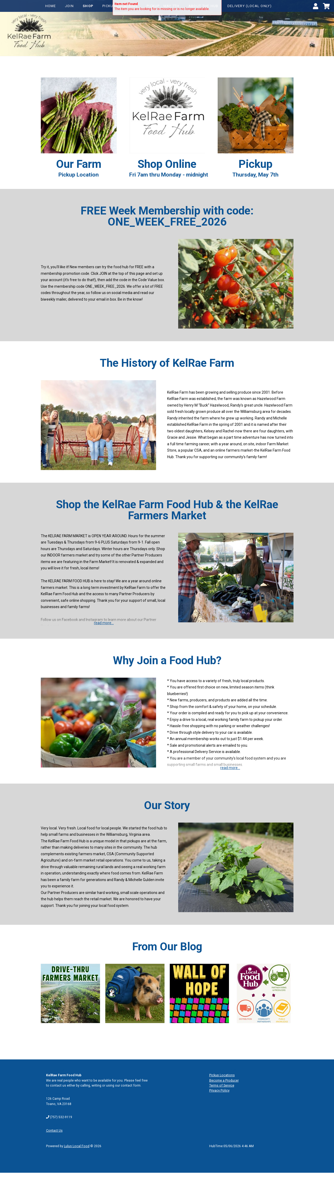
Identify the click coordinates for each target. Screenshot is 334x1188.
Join (69, 6)
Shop (88, 6)
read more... (104, 623)
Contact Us (54, 1130)
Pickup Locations (222, 1075)
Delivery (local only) (249, 6)
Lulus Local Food (76, 1146)
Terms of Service (221, 1085)
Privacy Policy (219, 1090)
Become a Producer (224, 1080)
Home (50, 6)
